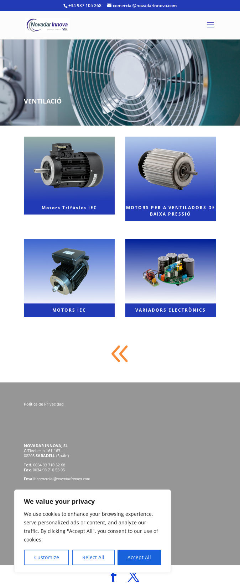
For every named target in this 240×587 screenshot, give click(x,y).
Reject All (93, 557)
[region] (92, 531)
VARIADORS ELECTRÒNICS (170, 310)
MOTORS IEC (69, 310)
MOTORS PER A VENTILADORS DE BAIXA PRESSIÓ (170, 211)
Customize (46, 557)
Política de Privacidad (44, 404)
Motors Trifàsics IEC (69, 208)
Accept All (139, 557)
